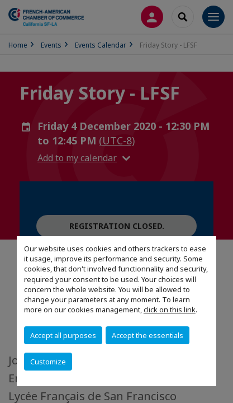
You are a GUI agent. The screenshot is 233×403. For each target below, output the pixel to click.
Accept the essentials (147, 335)
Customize (48, 362)
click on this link (170, 309)
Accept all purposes (63, 335)
